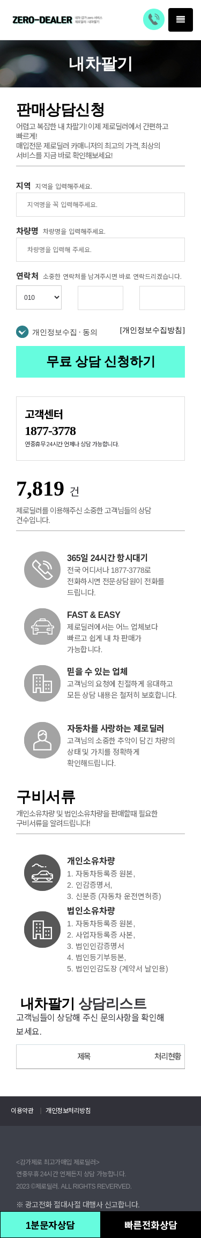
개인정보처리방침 (68, 1111)
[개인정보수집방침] (152, 330)
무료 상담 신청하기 (100, 362)
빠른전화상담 (150, 1225)
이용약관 (22, 1111)
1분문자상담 (50, 1225)
